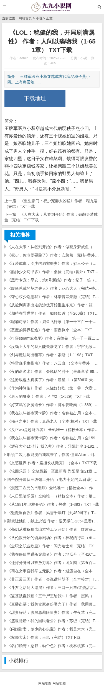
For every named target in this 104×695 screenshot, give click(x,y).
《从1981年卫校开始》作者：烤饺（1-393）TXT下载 (53, 504)
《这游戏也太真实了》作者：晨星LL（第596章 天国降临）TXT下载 (53, 380)
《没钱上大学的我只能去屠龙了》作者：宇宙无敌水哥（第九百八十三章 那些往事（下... (53, 346)
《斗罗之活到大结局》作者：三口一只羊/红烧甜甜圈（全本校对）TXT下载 (53, 587)
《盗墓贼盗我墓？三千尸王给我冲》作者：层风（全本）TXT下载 (53, 596)
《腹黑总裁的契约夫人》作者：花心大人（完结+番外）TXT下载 (53, 288)
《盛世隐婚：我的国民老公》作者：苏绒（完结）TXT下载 (53, 621)
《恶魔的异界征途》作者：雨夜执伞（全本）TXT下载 (53, 330)
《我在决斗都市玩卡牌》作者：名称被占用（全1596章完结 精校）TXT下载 (53, 438)
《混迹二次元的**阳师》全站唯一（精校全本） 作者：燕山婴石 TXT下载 (53, 488)
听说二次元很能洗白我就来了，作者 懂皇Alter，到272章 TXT (53, 454)
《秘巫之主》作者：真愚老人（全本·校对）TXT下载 (52, 421)
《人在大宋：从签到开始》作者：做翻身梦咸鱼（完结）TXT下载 (53, 247)
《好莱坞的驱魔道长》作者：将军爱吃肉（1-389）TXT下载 (53, 404)
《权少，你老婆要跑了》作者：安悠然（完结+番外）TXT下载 (53, 255)
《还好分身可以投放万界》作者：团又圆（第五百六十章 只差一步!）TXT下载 (53, 562)
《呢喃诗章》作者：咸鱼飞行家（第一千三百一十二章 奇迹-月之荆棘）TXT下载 (53, 321)
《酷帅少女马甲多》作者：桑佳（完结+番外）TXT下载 (53, 272)
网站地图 (45, 683)
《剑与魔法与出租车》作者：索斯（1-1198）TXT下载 (53, 355)
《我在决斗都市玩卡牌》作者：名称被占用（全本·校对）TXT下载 (53, 413)
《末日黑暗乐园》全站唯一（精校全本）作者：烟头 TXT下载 (53, 496)
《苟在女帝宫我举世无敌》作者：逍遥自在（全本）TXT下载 (53, 571)
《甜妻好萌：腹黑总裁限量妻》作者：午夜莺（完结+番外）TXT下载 (53, 612)
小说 (39, 18)
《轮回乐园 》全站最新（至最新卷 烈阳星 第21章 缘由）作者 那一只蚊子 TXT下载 (53, 471)
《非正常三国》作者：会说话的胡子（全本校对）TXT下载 (53, 579)
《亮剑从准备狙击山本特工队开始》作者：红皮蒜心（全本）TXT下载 (53, 529)
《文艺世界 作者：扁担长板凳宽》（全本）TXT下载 (52, 463)
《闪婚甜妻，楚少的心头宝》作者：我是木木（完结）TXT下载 (53, 629)
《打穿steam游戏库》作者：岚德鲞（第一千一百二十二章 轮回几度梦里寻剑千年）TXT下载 (53, 338)
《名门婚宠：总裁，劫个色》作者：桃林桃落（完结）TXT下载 (53, 645)
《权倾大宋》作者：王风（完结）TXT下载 (43, 637)
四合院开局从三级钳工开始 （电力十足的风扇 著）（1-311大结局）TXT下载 (53, 479)
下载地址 (35, 98)
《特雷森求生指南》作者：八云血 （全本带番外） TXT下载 (53, 363)
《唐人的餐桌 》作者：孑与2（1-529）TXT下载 (48, 396)
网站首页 (25, 18)
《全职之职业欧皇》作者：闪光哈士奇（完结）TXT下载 (53, 546)
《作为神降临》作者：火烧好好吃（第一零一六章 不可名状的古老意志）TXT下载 (53, 388)
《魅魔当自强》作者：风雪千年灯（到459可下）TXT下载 (53, 513)
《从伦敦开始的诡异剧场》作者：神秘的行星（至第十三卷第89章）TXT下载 (53, 537)
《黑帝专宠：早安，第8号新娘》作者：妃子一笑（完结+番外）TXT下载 (53, 280)
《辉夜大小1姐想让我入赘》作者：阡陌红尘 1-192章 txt (53, 446)
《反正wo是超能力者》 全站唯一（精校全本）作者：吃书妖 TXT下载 (53, 429)
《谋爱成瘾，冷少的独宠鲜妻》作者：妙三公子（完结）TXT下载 (53, 263)
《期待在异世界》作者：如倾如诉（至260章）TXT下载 (53, 313)
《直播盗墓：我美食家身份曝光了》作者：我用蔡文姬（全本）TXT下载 (53, 604)
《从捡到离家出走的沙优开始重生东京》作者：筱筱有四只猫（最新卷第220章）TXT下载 (53, 305)
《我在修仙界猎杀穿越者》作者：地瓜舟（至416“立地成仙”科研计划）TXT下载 (53, 554)
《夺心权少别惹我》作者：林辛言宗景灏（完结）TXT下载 (53, 296)
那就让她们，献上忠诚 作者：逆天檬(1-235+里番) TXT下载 (53, 521)
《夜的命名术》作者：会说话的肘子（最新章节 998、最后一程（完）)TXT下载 (53, 371)
